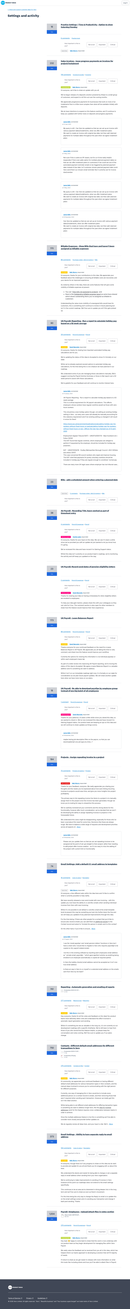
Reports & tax (77, 1000)
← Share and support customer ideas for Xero (22, 9)
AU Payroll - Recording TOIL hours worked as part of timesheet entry (85, 511)
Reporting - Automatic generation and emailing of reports (87, 987)
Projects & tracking (78, 771)
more (79, 827)
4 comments (65, 524)
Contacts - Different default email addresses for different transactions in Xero (87, 1046)
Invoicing (88, 75)
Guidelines (43, 1298)
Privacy (30, 1298)
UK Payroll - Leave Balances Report (77, 618)
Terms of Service (15, 1298)
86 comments (66, 260)
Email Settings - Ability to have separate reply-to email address (86, 1135)
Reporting (86, 1000)
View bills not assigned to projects (85, 292)
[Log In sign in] (125, 3)
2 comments (65, 580)
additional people (101, 922)
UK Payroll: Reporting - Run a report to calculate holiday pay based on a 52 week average (89, 322)
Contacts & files (78, 1066)
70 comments (65, 771)
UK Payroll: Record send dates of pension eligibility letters (88, 566)
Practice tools (76, 38)
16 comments (65, 878)
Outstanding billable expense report (87, 294)
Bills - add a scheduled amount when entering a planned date (89, 479)
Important (103, 45)
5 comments (74, 493)
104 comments (66, 1148)
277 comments (66, 1000)
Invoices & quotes (78, 75)
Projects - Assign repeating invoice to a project (82, 757)
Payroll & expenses (78, 334)
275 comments (66, 1066)
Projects (88, 771)
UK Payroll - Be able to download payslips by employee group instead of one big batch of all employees (89, 689)
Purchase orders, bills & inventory (83, 260)
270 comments (66, 1225)
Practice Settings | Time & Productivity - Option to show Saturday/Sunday (87, 25)
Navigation (86, 878)
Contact (87, 1066)
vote (52, 32)
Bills (96, 260)
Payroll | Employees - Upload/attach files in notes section (87, 1211)
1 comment (65, 702)
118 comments (66, 75)
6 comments (65, 38)
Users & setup (76, 878)
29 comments (66, 334)
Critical (114, 45)
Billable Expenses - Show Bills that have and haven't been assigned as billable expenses (87, 247)
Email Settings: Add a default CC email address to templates (89, 864)
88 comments (66, 632)
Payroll (88, 334)
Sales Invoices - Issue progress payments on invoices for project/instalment (87, 62)
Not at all (92, 45)
